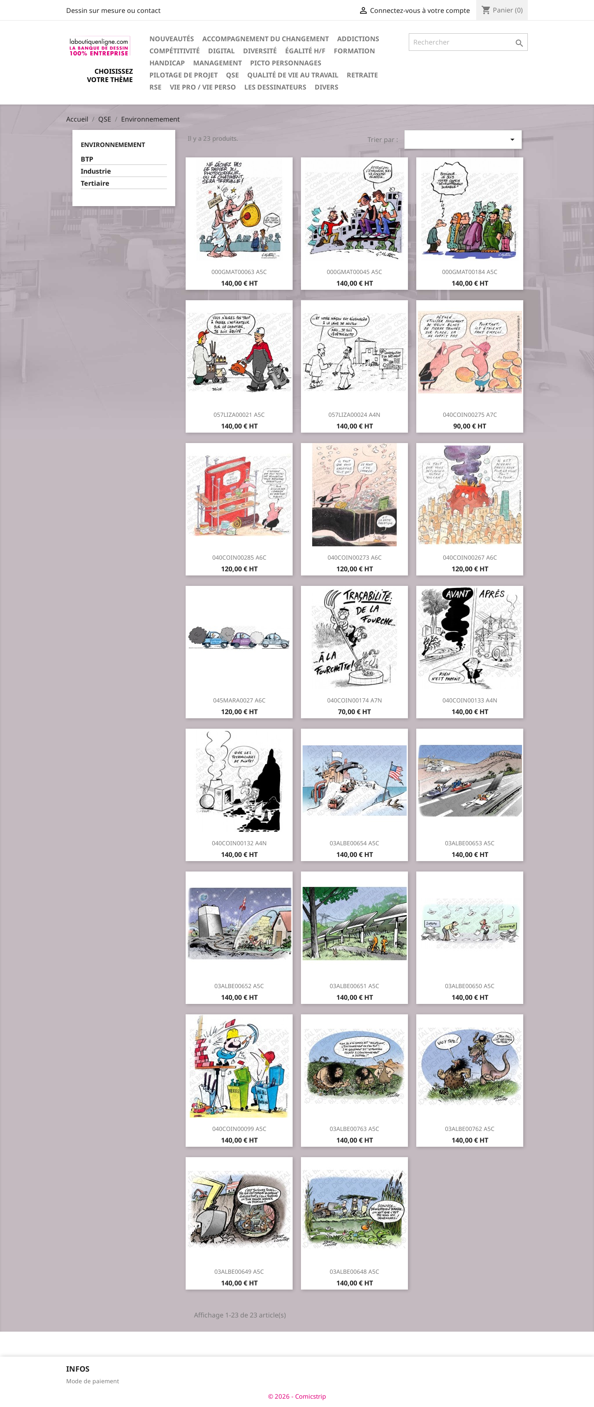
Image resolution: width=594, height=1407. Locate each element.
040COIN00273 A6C (355, 557)
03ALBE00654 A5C (354, 843)
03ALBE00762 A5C (470, 1129)
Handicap (167, 62)
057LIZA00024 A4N (354, 414)
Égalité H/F (305, 50)
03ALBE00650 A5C (470, 986)
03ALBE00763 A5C (354, 1129)
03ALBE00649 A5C (239, 1271)
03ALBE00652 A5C (239, 986)
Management (217, 62)
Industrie (96, 171)
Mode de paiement (92, 1381)
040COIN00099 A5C (239, 1129)
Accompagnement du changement (265, 38)
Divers (326, 87)
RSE (155, 87)
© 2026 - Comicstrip (297, 1396)
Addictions (358, 38)
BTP (87, 159)
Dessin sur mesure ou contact (113, 10)
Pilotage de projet (183, 75)
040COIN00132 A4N (239, 843)
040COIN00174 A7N (354, 700)
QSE (232, 75)
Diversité (260, 50)
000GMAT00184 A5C (469, 272)
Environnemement (113, 144)
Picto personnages (285, 62)
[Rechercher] (468, 42)
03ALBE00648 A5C (354, 1271)
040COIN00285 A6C (239, 557)
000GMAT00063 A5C (239, 272)
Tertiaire (95, 183)
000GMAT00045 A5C (354, 272)
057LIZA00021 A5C (239, 414)
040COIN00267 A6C (470, 557)
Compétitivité (174, 50)
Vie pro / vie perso (203, 87)
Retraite (362, 75)
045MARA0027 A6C (239, 700)
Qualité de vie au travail (292, 75)
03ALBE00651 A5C (354, 986)
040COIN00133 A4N (469, 700)
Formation (354, 50)
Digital (221, 50)
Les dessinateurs (275, 87)
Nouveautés (171, 38)
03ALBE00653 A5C (470, 843)
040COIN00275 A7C (470, 414)
